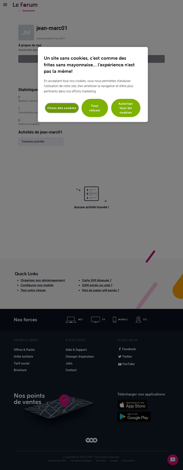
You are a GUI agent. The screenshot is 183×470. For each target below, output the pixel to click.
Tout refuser (95, 108)
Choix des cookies (61, 108)
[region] (93, 84)
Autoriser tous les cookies (125, 108)
